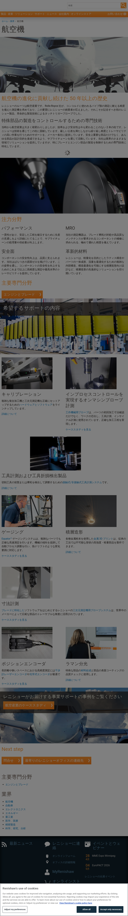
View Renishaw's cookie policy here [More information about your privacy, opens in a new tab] (75, 909)
